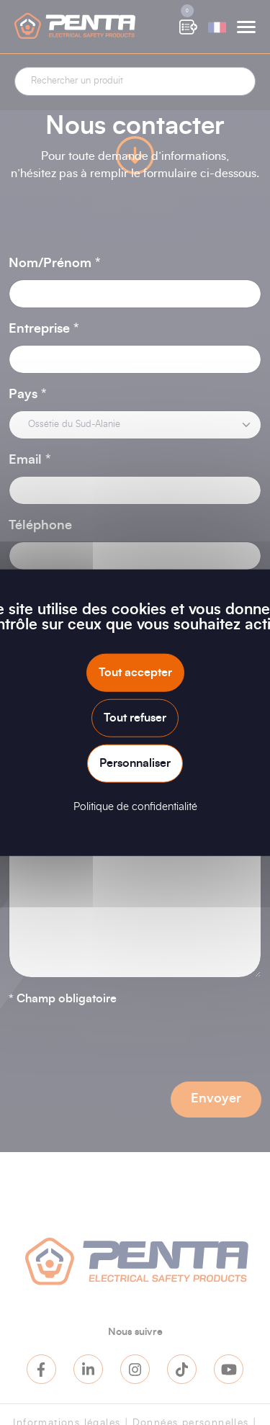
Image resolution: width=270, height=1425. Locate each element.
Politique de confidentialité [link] (135, 806)
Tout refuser (135, 717)
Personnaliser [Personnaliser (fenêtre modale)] (135, 763)
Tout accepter (135, 672)
